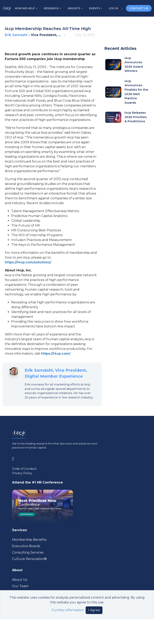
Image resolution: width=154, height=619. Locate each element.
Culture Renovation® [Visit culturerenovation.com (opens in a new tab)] (29, 559)
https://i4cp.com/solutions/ (28, 262)
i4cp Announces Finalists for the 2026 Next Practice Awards (136, 91)
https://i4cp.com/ (55, 353)
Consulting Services (28, 552)
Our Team (20, 586)
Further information (68, 610)
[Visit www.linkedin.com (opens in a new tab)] (14, 458)
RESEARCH (51, 8)
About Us (19, 580)
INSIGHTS (74, 8)
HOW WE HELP (25, 8)
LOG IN (114, 8)
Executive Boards (26, 546)
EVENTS (94, 8)
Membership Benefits (29, 540)
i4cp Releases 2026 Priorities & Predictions (136, 117)
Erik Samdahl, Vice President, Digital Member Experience (56, 373)
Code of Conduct (24, 469)
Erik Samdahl (16, 35)
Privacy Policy (22, 473)
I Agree (94, 610)
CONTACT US (138, 8)
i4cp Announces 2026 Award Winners (134, 64)
